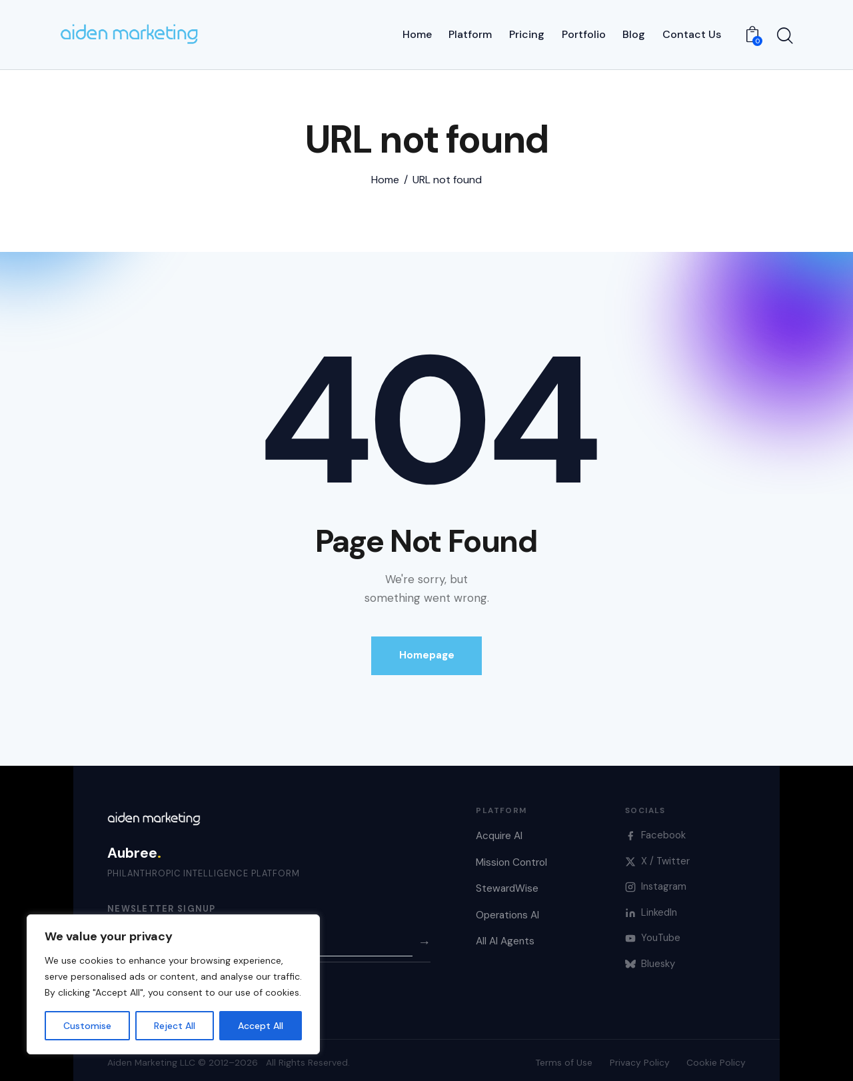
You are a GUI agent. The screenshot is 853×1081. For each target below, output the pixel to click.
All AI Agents (505, 935)
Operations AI (507, 909)
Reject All (174, 1026)
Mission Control (511, 856)
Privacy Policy (640, 1057)
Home (385, 174)
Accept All (260, 1026)
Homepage (426, 649)
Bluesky (650, 958)
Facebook (655, 829)
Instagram (656, 881)
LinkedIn (651, 907)
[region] (173, 984)
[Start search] (785, 34)
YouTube (653, 932)
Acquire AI (499, 830)
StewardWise (507, 883)
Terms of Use (564, 1057)
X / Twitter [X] (657, 855)
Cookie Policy (716, 1057)
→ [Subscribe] (424, 936)
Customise (87, 1026)
